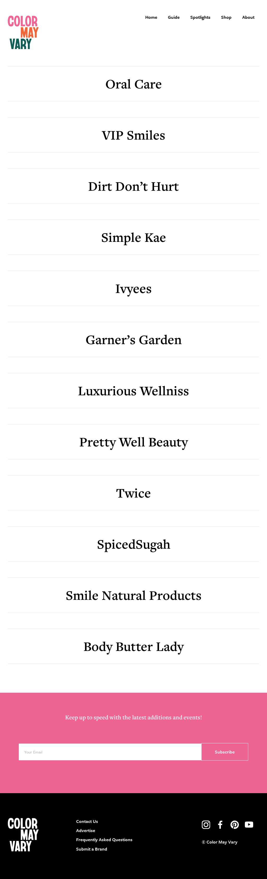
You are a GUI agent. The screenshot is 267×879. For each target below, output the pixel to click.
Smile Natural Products (134, 595)
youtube (249, 825)
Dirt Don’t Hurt (133, 185)
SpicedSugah (133, 543)
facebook (220, 825)
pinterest (234, 825)
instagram (206, 825)
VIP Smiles (133, 134)
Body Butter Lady (133, 646)
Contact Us (87, 821)
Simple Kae (133, 237)
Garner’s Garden (134, 339)
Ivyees (133, 288)
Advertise (85, 830)
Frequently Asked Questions (104, 839)
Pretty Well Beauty (133, 441)
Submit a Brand (91, 849)
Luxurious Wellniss (133, 390)
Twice (133, 492)
